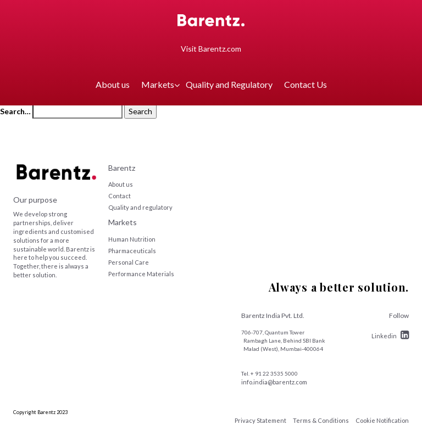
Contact (119, 195)
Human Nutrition (132, 239)
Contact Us (305, 84)
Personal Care (128, 262)
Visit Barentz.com (211, 48)
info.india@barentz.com (274, 381)
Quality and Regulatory (229, 84)
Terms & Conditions (321, 420)
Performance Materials (141, 273)
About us (113, 84)
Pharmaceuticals (132, 250)
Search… (15, 111)
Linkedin (390, 335)
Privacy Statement (260, 420)
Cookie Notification (382, 420)
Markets (157, 84)
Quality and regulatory (140, 207)
